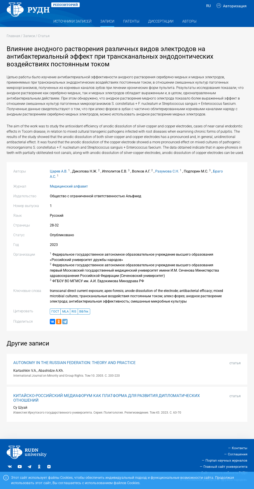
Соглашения (237, 454)
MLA (65, 320)
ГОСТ (55, 320)
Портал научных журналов (226, 460)
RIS (74, 320)
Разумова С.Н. (167, 180)
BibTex (83, 320)
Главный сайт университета (225, 467)
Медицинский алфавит (69, 195)
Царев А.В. (58, 180)
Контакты (239, 448)
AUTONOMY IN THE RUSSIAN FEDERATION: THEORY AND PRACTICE (74, 371)
